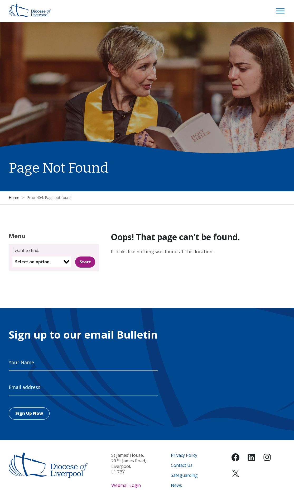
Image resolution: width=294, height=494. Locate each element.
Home (14, 197)
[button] (280, 11)
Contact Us (181, 465)
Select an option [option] (32, 262)
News (176, 485)
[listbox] (41, 261)
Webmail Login (126, 485)
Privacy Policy (184, 455)
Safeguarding (184, 475)
